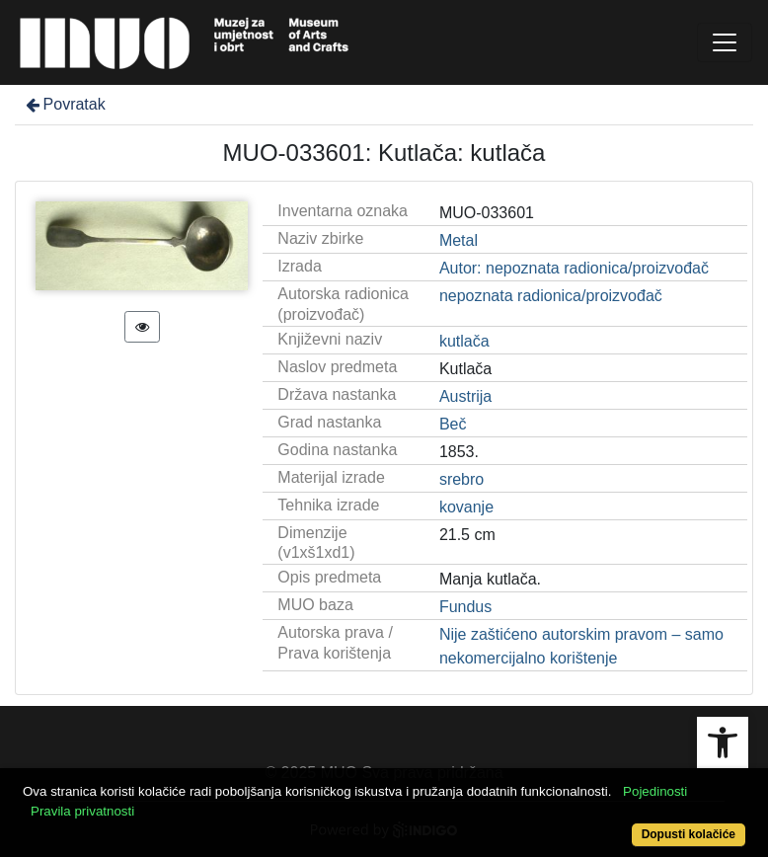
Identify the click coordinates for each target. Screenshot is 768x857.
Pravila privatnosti (82, 811)
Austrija (465, 396)
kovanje (466, 507)
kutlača (464, 341)
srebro (461, 479)
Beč (453, 424)
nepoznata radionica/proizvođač (550, 295)
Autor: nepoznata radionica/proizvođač (574, 268)
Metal (458, 240)
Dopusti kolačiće (688, 834)
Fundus (465, 606)
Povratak (64, 104)
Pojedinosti (655, 791)
